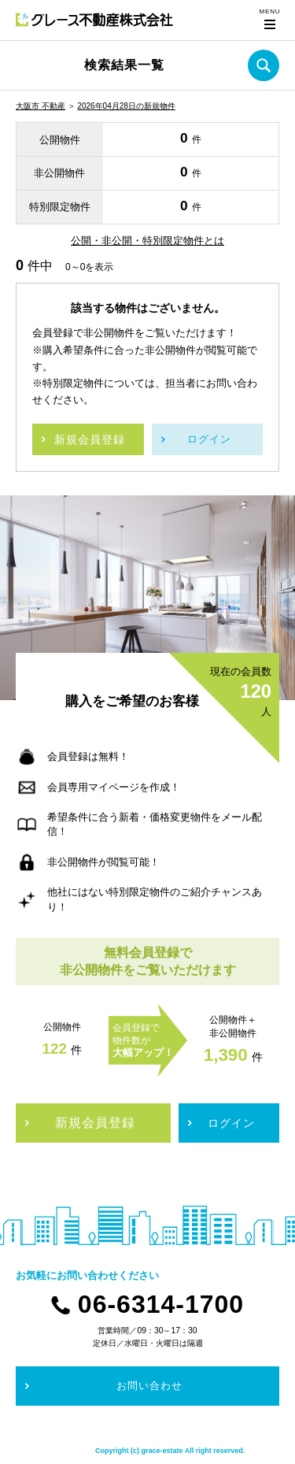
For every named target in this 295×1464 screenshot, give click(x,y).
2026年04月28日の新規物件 (126, 106)
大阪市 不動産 (40, 106)
